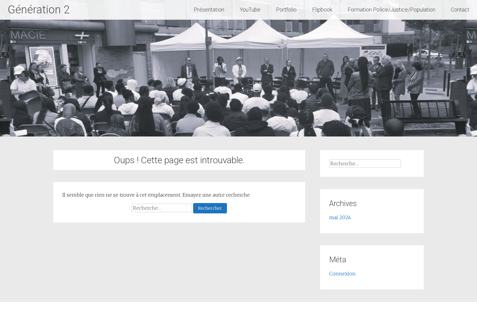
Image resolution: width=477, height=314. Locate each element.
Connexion (342, 274)
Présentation (209, 9)
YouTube (250, 9)
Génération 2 (39, 9)
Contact (460, 9)
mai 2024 (340, 217)
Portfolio (286, 9)
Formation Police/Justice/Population (391, 9)
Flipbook (322, 9)
